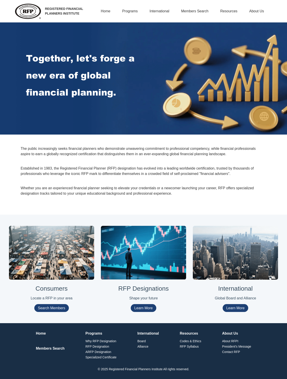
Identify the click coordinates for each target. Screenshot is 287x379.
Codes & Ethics (190, 341)
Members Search (195, 11)
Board (141, 341)
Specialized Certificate (101, 357)
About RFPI (230, 341)
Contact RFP (231, 352)
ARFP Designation (98, 352)
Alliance (142, 346)
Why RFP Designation (100, 341)
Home (106, 11)
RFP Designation (97, 346)
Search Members (51, 308)
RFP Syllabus (189, 346)
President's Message (236, 346)
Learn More (143, 308)
